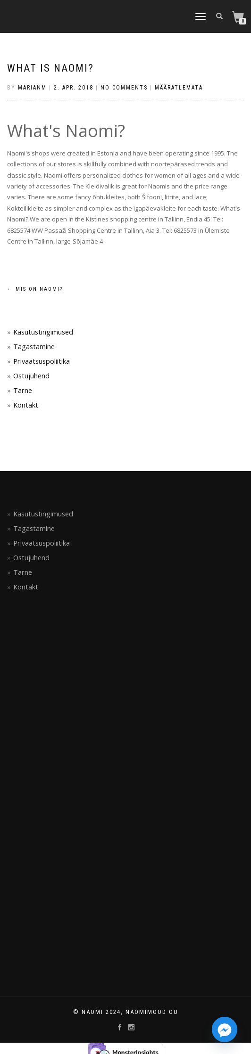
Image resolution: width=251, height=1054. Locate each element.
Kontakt (25, 404)
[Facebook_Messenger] (224, 1029)
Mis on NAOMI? (35, 289)
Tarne (22, 390)
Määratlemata (179, 87)
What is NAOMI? (50, 68)
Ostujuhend (31, 375)
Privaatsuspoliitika (41, 361)
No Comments (124, 87)
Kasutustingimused (43, 331)
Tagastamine (34, 346)
